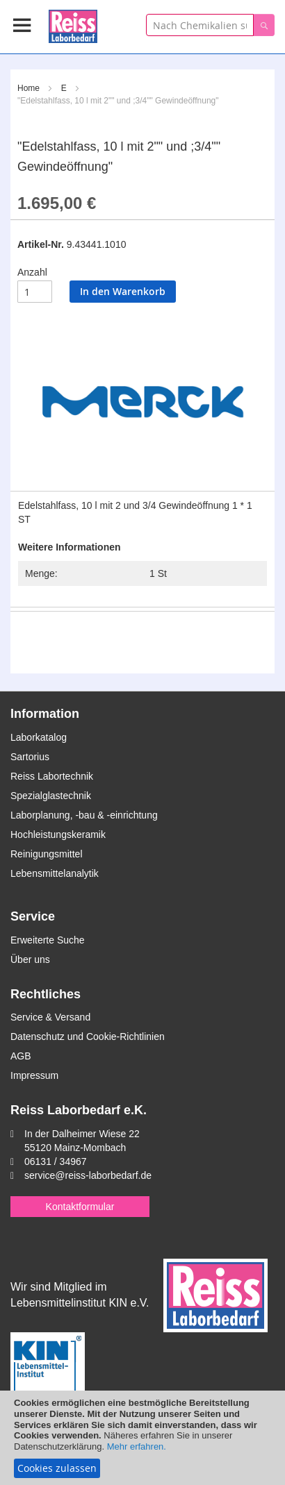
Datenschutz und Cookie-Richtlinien (87, 1036)
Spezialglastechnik (50, 795)
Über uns (30, 959)
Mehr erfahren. (136, 1446)
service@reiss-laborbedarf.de (88, 1175)
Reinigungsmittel (46, 853)
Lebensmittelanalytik (54, 873)
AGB (20, 1056)
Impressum (34, 1075)
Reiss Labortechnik (51, 776)
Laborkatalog (38, 737)
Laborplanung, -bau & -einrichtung (84, 815)
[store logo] (73, 24)
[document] (142, 1438)
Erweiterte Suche (47, 940)
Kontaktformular (80, 1206)
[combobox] (200, 25)
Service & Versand (50, 1017)
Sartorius (29, 756)
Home (28, 88)
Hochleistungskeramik (58, 834)
